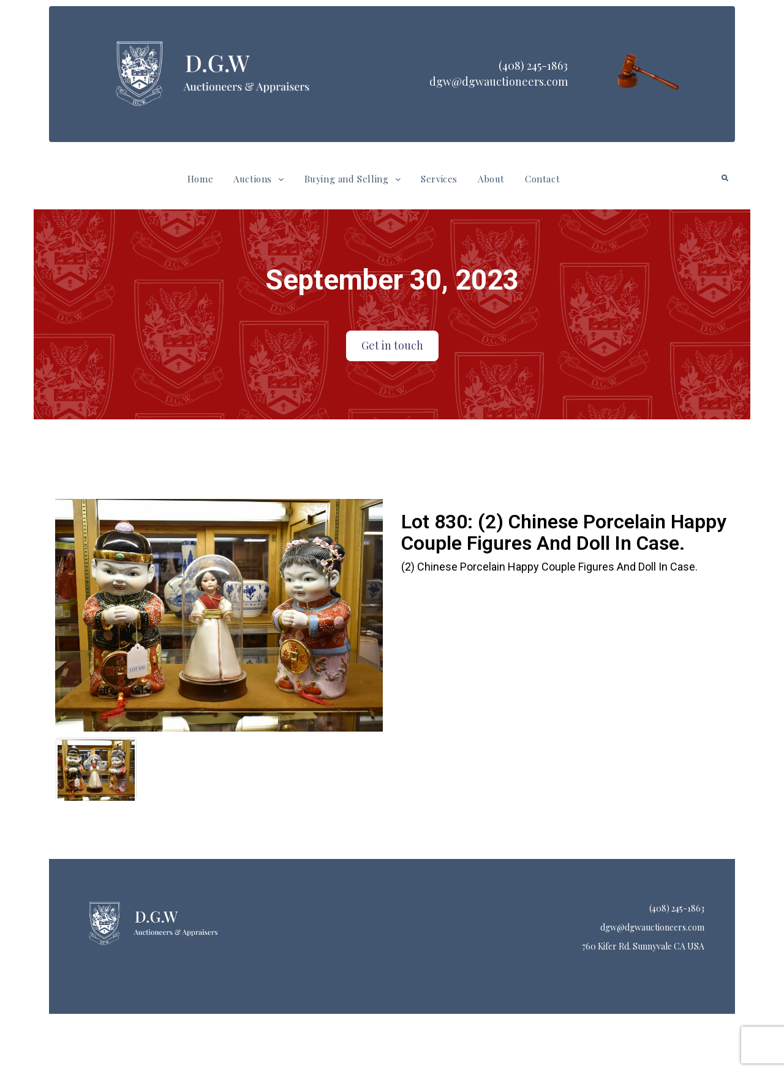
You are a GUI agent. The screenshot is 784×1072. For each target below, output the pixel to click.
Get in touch (392, 345)
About (491, 179)
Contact (542, 179)
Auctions (258, 179)
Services (439, 179)
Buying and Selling (352, 179)
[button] (258, 179)
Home (200, 179)
